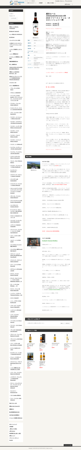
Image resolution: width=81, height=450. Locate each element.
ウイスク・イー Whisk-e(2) (16, 144)
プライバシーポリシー (14, 437)
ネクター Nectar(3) (14, 298)
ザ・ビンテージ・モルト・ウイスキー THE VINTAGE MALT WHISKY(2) (16, 211)
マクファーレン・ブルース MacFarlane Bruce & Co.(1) (16, 363)
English (11, 440)
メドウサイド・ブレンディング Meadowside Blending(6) (16, 378)
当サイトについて (30, 2)
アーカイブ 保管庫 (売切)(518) (15, 418)
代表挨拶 (40, 2)
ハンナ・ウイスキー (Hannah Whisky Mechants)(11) (14, 316)
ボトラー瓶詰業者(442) (14, 85)
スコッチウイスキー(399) (14, 40)
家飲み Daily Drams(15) (14, 406)
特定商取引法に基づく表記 (15, 433)
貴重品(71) (11, 409)
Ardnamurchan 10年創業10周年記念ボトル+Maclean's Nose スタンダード (42, 364)
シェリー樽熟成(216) (13, 53)
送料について (12, 435)
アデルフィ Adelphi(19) (15, 92)
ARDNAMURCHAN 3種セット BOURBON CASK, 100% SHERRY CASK (31, 364)
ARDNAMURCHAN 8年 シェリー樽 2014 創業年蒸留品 (31, 345)
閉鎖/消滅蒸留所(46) (13, 61)
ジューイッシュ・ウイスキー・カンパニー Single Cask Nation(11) (16, 231)
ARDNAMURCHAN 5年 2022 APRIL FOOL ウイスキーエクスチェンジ (68, 345)
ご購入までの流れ (50, 2)
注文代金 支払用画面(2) (14, 415)
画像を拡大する (35, 37)
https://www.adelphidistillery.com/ (61, 45)
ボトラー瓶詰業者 (49, 48)
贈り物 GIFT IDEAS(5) (14, 31)
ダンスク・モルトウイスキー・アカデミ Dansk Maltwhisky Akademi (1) (16, 280)
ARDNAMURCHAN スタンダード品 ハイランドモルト (55, 345)
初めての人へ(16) (13, 403)
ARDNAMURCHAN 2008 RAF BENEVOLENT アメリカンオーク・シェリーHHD (43, 346)
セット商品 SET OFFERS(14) (15, 34)
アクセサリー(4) (12, 82)
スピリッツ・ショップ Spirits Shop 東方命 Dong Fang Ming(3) (16, 255)
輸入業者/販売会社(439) (14, 412)
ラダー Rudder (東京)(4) (15, 395)
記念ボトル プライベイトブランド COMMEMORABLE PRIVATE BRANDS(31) (15, 78)
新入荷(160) (11, 37)
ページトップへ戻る (68, 445)
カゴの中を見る (13, 18)
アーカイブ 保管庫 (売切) (56, 47)
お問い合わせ (67, 4)
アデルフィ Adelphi (56, 48)
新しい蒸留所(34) (13, 64)
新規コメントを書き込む (65, 323)
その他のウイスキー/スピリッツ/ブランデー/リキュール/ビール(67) (15, 45)
